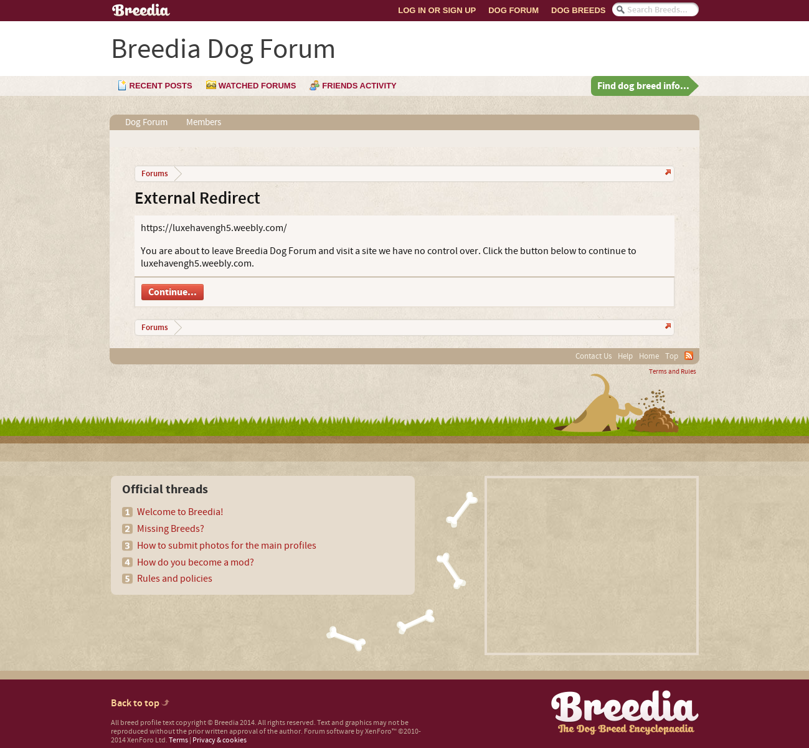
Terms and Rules (672, 371)
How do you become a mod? (195, 562)
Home (649, 356)
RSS (688, 355)
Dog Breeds (578, 10)
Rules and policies (174, 578)
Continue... (172, 292)
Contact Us (593, 356)
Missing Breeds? (170, 529)
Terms (178, 740)
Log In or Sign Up (437, 10)
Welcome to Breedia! (180, 512)
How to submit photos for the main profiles (226, 545)
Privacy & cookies (219, 740)
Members (203, 122)
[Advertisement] (591, 565)
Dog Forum (513, 10)
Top (671, 356)
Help (625, 356)
